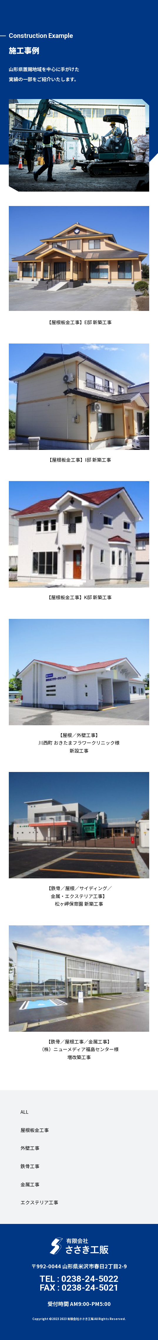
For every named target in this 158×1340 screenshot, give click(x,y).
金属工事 (30, 1184)
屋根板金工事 (35, 1129)
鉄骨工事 (30, 1166)
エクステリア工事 (39, 1202)
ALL (24, 1111)
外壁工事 (30, 1147)
